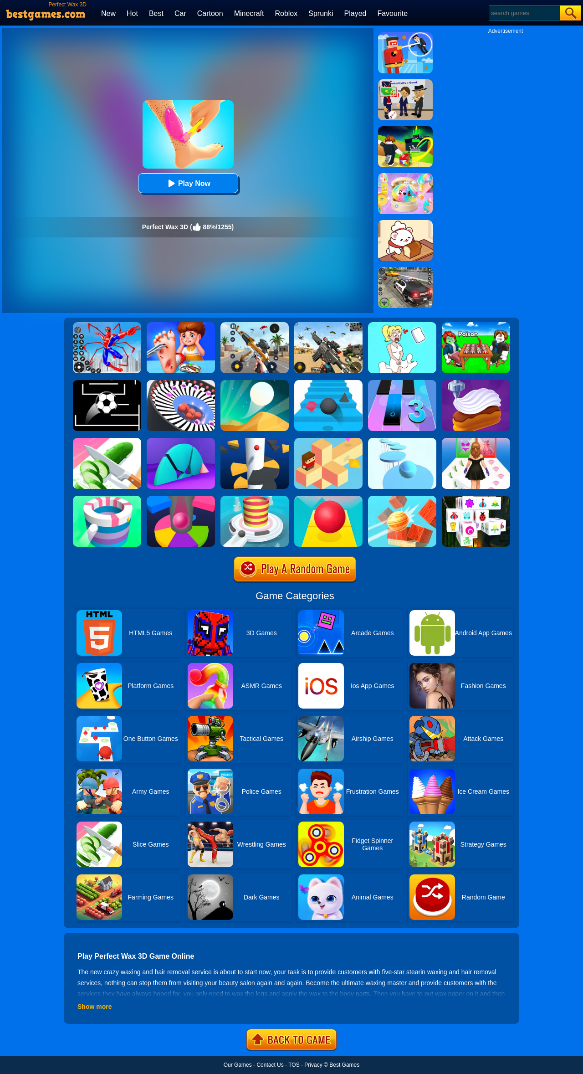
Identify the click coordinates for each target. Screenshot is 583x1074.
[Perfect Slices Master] (107, 441)
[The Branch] (328, 441)
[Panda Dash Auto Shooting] (254, 325)
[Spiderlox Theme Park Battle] (107, 325)
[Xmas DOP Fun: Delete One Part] (402, 325)
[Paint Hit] (107, 499)
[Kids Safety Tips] (181, 325)
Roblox (286, 13)
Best (156, 13)
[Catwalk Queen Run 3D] (476, 441)
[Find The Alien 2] (405, 82)
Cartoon (210, 13)
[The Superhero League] (405, 35)
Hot (132, 13)
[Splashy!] (402, 441)
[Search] (524, 13)
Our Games (238, 1065)
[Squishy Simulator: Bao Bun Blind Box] (405, 176)
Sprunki (320, 13)
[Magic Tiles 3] (402, 383)
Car (180, 13)
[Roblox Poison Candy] (476, 325)
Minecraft (249, 13)
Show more (94, 1006)
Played (355, 13)
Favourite (392, 13)
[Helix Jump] (254, 441)
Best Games (344, 1065)
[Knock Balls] (402, 499)
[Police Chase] (405, 270)
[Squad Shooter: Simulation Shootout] (328, 325)
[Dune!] (254, 383)
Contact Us (269, 1065)
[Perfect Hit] (181, 383)
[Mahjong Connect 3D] (476, 499)
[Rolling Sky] (328, 499)
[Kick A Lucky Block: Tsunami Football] (405, 129)
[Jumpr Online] (107, 383)
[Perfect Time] (181, 441)
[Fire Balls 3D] (254, 499)
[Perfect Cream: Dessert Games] (476, 383)
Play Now (187, 183)
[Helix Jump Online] (181, 499)
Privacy (313, 1065)
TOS (293, 1065)
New (108, 13)
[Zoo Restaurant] (405, 223)
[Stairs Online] (328, 383)
